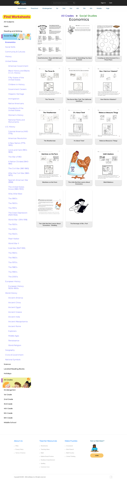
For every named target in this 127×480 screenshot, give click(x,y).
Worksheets (22, 8)
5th (84, 8)
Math (41, 453)
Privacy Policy (18, 449)
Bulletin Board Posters (46, 456)
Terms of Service (19, 453)
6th (91, 8)
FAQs (16, 446)
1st (57, 8)
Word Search (69, 449)
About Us (18, 441)
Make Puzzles (71, 441)
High (108, 8)
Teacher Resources (48, 441)
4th (77, 8)
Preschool (34, 8)
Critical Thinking (70, 456)
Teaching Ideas (44, 449)
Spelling (42, 463)
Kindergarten (47, 8)
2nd (64, 8)
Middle (99, 8)
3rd (71, 8)
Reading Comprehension (47, 460)
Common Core (44, 467)
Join (97, 455)
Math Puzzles (69, 453)
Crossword (69, 446)
